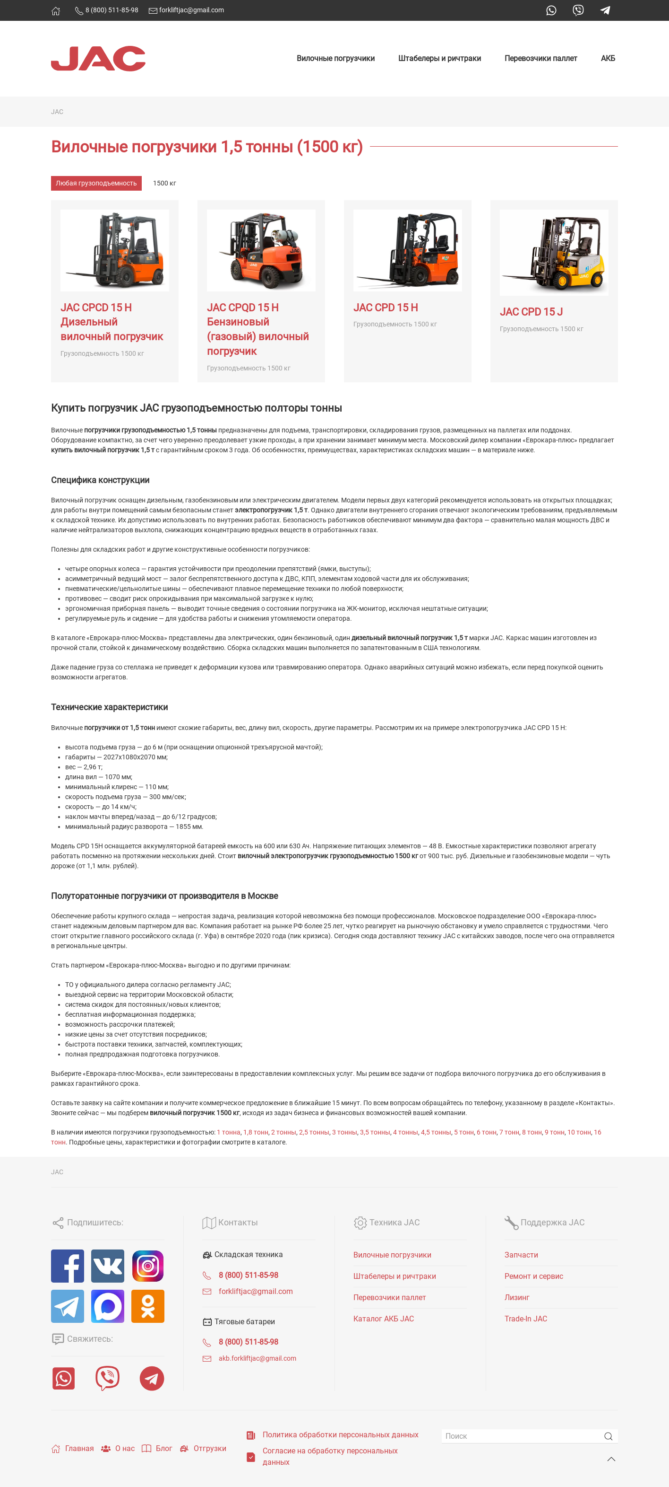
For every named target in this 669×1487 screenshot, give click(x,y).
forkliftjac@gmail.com (186, 10)
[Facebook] (67, 1266)
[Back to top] (611, 1459)
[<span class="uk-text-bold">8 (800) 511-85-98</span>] (207, 1275)
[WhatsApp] (63, 1378)
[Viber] (107, 1378)
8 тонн (532, 1132)
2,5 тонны (314, 1132)
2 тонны (283, 1132)
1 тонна (228, 1132)
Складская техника (242, 1254)
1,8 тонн (255, 1132)
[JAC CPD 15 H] (408, 291)
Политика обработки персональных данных (341, 1434)
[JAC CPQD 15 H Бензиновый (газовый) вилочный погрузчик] (261, 291)
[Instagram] (147, 1266)
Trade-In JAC (526, 1318)
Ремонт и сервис (534, 1276)
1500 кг (164, 183)
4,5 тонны (436, 1132)
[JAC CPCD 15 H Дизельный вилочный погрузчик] (115, 291)
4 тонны (405, 1132)
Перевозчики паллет (541, 58)
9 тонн (555, 1132)
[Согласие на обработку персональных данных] (251, 1456)
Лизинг (517, 1297)
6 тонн (487, 1132)
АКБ (608, 58)
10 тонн (579, 1132)
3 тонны (344, 1132)
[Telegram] (67, 1306)
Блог (157, 1448)
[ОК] (147, 1306)
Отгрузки (203, 1448)
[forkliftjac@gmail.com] (207, 1291)
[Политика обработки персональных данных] (251, 1434)
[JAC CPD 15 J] (554, 291)
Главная (72, 1448)
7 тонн (509, 1132)
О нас (118, 1448)
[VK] (107, 1266)
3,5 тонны (375, 1132)
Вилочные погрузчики (336, 58)
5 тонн (464, 1132)
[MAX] (107, 1306)
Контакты (230, 1222)
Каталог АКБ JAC (383, 1318)
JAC (57, 111)
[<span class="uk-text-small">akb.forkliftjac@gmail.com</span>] (207, 1358)
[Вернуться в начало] (98, 59)
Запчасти (521, 1254)
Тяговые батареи (238, 1321)
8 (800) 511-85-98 (106, 10)
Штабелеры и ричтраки (439, 58)
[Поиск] (530, 1436)
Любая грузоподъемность (96, 183)
